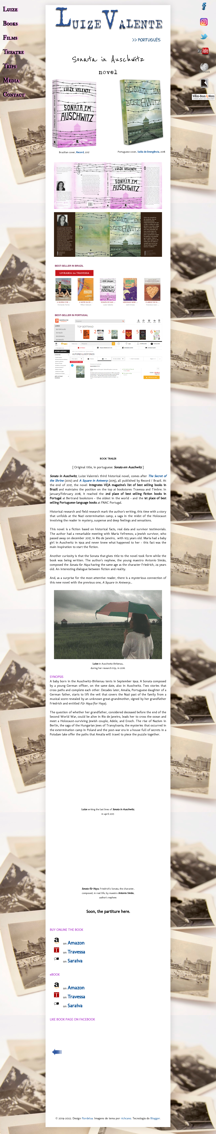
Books (10, 23)
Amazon (76, 943)
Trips (9, 66)
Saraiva (75, 961)
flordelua (87, 1118)
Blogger (155, 1118)
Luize (10, 9)
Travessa (76, 952)
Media (11, 80)
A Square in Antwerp (93, 480)
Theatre (13, 52)
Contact (13, 94)
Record (80, 152)
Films (10, 38)
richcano (126, 1118)
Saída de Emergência (148, 151)
